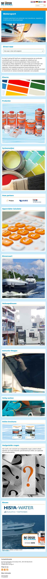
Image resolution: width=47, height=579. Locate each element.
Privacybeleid (4, 577)
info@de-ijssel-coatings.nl (7, 564)
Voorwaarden (4, 575)
